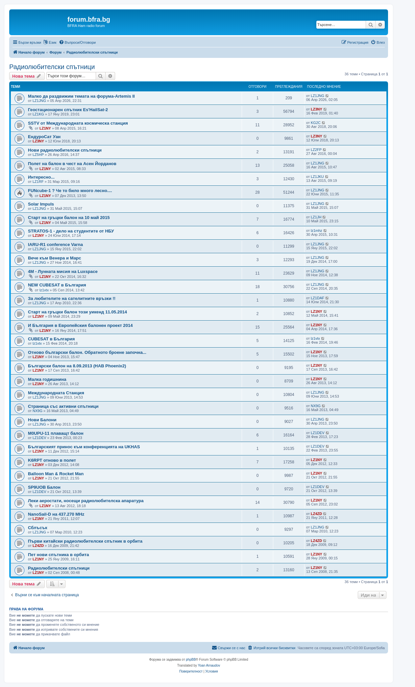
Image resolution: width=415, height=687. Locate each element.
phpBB (191, 659)
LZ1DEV (39, 438)
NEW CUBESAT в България (57, 284)
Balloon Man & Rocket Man (56, 473)
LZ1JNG (39, 101)
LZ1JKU (317, 177)
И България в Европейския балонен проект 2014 (80, 325)
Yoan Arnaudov (209, 665)
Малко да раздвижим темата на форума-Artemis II (81, 96)
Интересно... (41, 177)
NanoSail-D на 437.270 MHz (56, 514)
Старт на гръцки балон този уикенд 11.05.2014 (77, 311)
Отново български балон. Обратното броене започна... (87, 352)
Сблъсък (37, 527)
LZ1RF (38, 182)
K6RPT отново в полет (52, 460)
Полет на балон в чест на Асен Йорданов (72, 163)
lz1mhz (316, 231)
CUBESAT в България (51, 338)
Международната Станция (56, 392)
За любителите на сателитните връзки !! (71, 298)
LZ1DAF (317, 298)
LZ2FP (316, 150)
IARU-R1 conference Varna (55, 244)
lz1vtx (44, 290)
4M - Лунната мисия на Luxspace (63, 271)
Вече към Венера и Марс (54, 258)
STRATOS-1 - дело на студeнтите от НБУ (71, 231)
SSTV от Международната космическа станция (78, 123)
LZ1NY (45, 128)
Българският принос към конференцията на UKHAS (84, 446)
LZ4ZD (316, 514)
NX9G (37, 411)
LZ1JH (316, 217)
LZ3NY (316, 109)
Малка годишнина (47, 379)
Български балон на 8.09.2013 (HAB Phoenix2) (77, 365)
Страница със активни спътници (63, 406)
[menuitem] (77, 42)
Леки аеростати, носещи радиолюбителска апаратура (86, 500)
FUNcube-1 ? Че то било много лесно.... (70, 190)
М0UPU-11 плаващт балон (56, 433)
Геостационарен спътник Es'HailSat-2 (68, 109)
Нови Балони (42, 419)
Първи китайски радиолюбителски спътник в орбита (85, 541)
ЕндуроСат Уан (44, 136)
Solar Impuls (41, 204)
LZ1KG (38, 114)
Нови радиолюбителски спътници (65, 150)
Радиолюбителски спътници (52, 66)
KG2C (316, 123)
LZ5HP (38, 155)
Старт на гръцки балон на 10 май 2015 (69, 217)
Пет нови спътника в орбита (58, 554)
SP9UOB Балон (44, 487)
